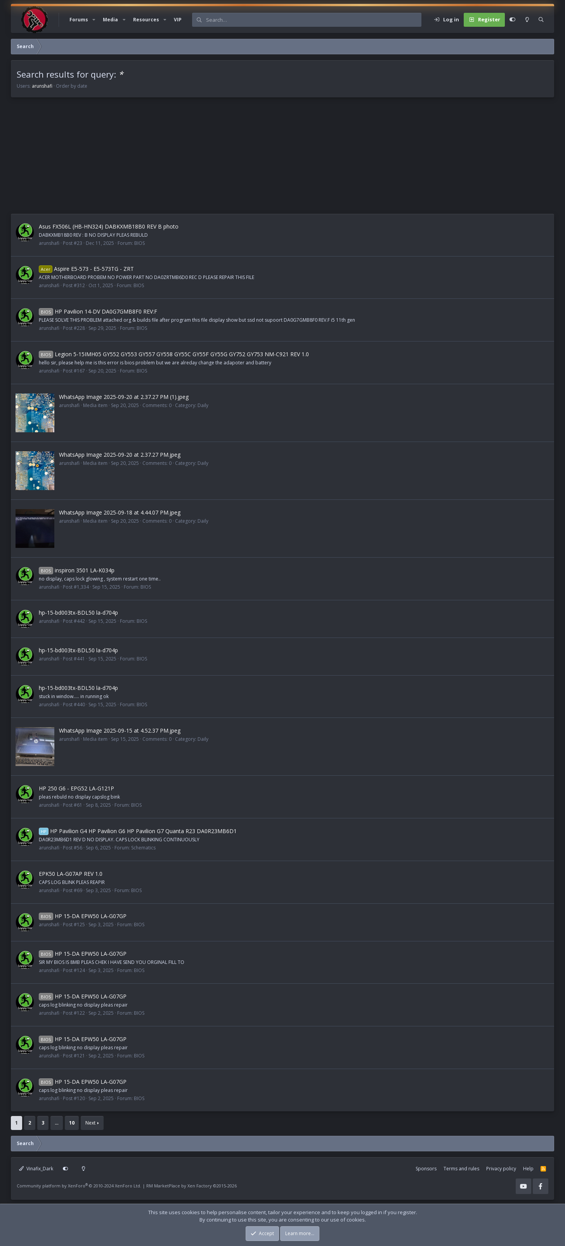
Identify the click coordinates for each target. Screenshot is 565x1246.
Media (110, 19)
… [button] (57, 1122)
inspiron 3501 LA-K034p (76, 570)
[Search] (313, 20)
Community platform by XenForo (79, 1186)
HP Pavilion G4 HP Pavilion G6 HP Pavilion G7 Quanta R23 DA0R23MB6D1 (138, 831)
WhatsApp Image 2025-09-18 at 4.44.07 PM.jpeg (119, 512)
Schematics (143, 847)
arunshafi (42, 86)
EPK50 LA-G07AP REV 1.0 (70, 873)
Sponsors (426, 1168)
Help (528, 1168)
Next (90, 1122)
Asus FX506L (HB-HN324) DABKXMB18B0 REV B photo (109, 226)
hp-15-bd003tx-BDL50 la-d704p (78, 612)
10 (72, 1122)
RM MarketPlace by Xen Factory (191, 1186)
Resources (146, 19)
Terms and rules (461, 1168)
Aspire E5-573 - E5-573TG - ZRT (86, 268)
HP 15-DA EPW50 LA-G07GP (83, 916)
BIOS (139, 243)
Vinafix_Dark (36, 1168)
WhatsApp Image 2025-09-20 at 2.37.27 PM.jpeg (119, 454)
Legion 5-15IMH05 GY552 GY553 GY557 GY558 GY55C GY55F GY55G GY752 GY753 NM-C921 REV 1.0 (174, 354)
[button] (94, 20)
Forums (78, 19)
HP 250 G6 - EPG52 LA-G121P (76, 788)
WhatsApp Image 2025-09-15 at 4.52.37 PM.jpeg (119, 730)
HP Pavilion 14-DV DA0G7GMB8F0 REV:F (98, 311)
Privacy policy (501, 1168)
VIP (178, 19)
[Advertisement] (244, 159)
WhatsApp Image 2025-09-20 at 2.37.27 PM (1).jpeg (124, 396)
